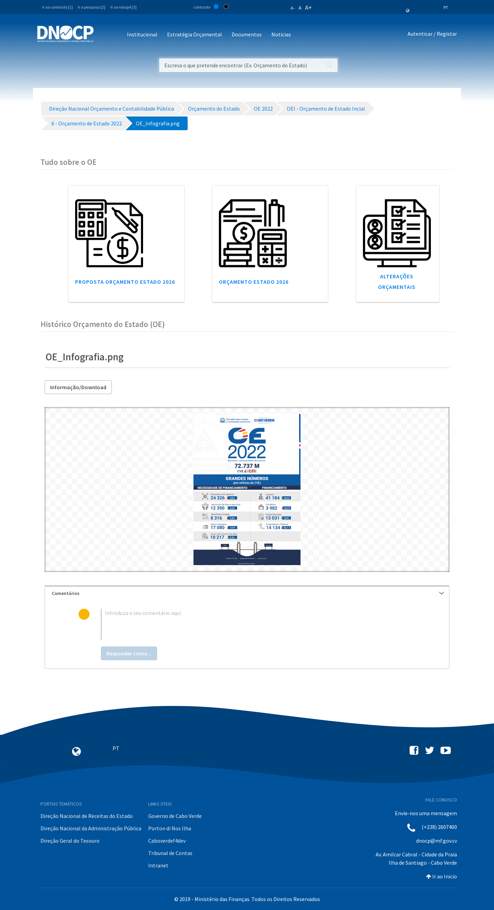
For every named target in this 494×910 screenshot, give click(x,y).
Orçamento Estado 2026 (254, 281)
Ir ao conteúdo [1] (57, 7)
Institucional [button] (142, 34)
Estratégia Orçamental (194, 34)
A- (293, 8)
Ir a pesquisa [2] (91, 7)
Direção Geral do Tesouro (69, 840)
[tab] (247, 593)
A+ (308, 7)
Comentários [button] (248, 593)
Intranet (158, 865)
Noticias (281, 34)
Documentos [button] (247, 34)
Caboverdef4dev (167, 840)
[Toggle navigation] (103, 35)
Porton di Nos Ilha (169, 828)
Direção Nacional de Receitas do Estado (86, 815)
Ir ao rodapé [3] (123, 7)
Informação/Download (78, 387)
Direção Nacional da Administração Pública (90, 828)
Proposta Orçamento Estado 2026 (125, 281)
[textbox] (258, 624)
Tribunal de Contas (170, 853)
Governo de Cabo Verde (175, 815)
